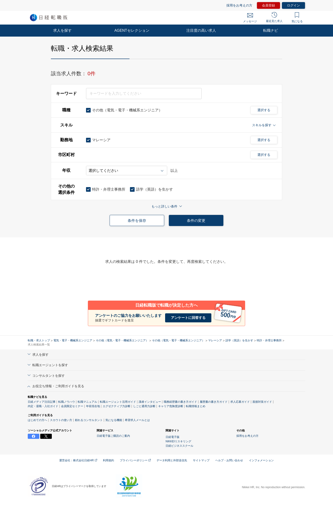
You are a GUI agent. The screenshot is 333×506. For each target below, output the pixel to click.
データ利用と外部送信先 (172, 460)
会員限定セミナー (72, 406)
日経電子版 (172, 437)
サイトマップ (201, 460)
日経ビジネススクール (179, 445)
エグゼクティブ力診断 (116, 406)
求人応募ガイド (240, 401)
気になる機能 (113, 420)
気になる (297, 17)
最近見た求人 (274, 17)
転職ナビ (270, 30)
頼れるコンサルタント (89, 420)
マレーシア (215, 340)
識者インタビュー (150, 401)
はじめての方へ (37, 420)
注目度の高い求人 (201, 30)
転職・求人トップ (39, 340)
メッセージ (250, 18)
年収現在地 (93, 406)
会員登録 (268, 5)
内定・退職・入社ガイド (43, 406)
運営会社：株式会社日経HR (78, 460)
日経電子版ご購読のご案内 (113, 435)
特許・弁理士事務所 (269, 340)
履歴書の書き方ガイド (214, 401)
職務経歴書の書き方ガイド (180, 401)
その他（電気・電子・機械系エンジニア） (122, 340)
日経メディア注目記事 (42, 401)
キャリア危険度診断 (170, 406)
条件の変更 (196, 221)
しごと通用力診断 (144, 406)
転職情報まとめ (195, 406)
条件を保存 (137, 221)
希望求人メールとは (137, 420)
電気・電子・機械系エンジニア (72, 340)
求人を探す (62, 30)
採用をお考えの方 (239, 5)
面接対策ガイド (262, 401)
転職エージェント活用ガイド (118, 401)
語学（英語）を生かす (239, 340)
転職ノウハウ (66, 401)
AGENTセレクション (131, 30)
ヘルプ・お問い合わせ (229, 460)
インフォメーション (261, 460)
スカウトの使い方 (61, 420)
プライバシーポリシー (135, 460)
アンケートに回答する (188, 318)
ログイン (293, 5)
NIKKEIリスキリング (178, 441)
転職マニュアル (87, 401)
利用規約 (108, 460)
